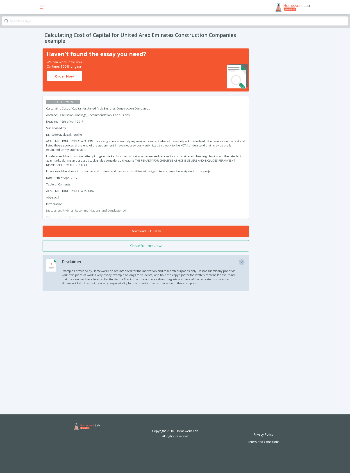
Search (6, 21)
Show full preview (145, 245)
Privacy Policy (263, 434)
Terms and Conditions (263, 442)
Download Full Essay (146, 231)
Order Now (64, 76)
